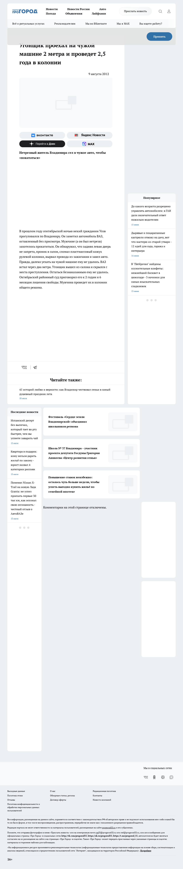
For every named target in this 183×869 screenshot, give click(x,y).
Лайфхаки (99, 13)
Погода (51, 13)
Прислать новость (135, 11)
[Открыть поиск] (160, 11)
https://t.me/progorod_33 (125, 836)
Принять (159, 36)
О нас (52, 791)
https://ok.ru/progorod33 (100, 836)
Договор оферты (58, 800)
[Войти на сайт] (168, 11)
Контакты (97, 795)
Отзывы (11, 800)
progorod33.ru (109, 827)
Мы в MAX (123, 23)
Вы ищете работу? (150, 23)
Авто (102, 9)
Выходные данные (16, 791)
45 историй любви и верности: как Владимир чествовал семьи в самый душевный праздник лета (65, 394)
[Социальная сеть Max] (90, 143)
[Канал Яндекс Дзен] (42, 143)
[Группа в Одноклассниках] (154, 777)
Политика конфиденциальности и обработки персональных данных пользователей (23, 807)
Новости (52, 9)
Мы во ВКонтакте (96, 23)
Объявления (73, 13)
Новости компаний (102, 800)
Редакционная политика (104, 791)
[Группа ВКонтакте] (42, 135)
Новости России (78, 9)
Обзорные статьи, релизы (62, 795)
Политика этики (15, 795)
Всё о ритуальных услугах (28, 23)
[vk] (25, 367)
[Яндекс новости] (90, 135)
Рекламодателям (64, 23)
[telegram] (36, 367)
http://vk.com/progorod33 (74, 836)
